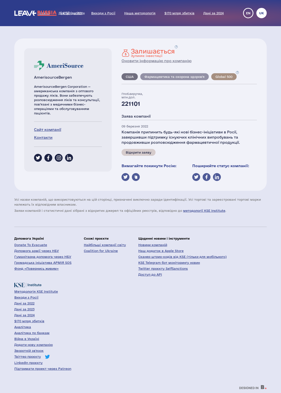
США (130, 76)
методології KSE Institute (204, 210)
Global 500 (223, 76)
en (248, 13)
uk (261, 13)
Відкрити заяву (138, 152)
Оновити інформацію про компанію (157, 61)
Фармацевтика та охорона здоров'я (174, 76)
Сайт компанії (47, 129)
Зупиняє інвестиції (153, 52)
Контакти (43, 137)
